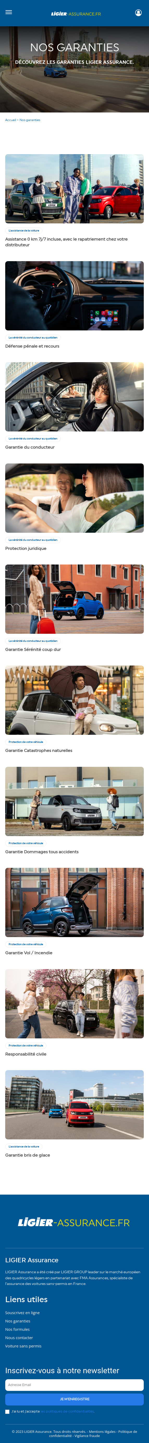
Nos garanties (17, 1320)
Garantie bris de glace (27, 1155)
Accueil (10, 120)
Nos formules (17, 1329)
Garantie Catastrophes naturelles (38, 751)
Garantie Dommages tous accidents (41, 852)
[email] (74, 1385)
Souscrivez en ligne (22, 1312)
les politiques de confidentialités (67, 1411)
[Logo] (76, 13)
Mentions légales (102, 1431)
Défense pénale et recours (32, 346)
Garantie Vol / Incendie (28, 953)
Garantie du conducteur (29, 447)
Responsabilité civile (25, 1054)
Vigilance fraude (87, 1435)
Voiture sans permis (23, 1345)
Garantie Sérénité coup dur (33, 650)
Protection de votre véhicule (26, 742)
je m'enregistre (74, 1399)
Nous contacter (19, 1337)
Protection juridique (25, 549)
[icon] (138, 14)
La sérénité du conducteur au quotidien (33, 337)
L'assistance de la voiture (24, 230)
